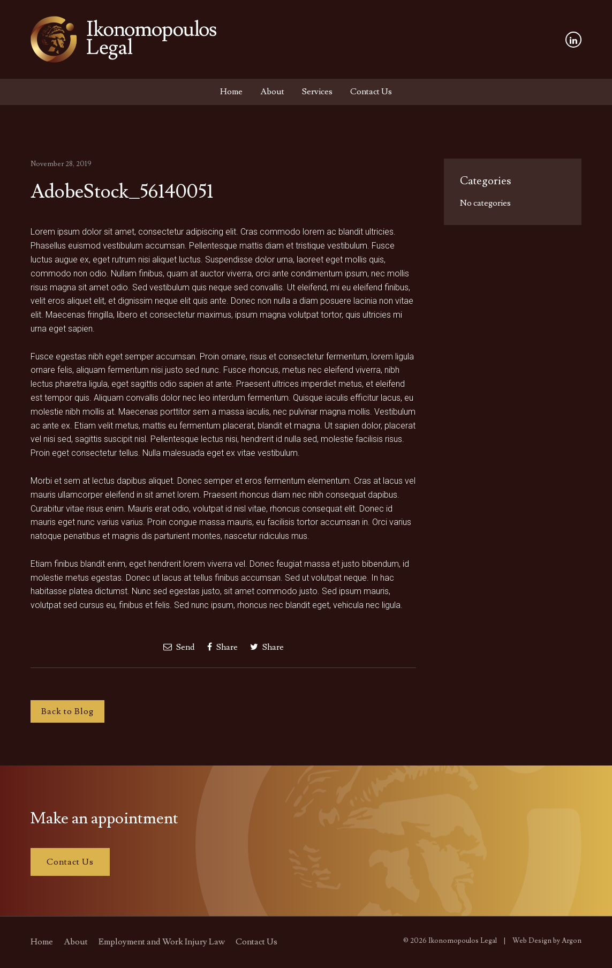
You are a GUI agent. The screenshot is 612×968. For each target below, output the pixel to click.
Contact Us (371, 91)
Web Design (531, 940)
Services (317, 91)
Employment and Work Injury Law (162, 941)
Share (222, 646)
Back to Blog (67, 711)
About (272, 91)
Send (179, 646)
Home (231, 91)
